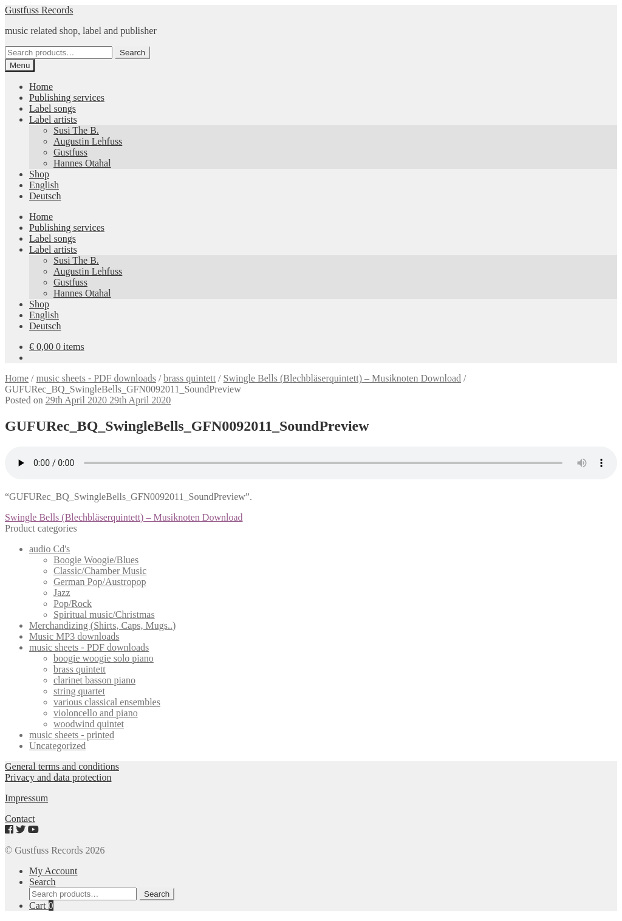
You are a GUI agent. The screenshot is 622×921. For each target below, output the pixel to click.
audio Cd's (49, 549)
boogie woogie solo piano (103, 658)
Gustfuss (70, 152)
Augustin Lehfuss (87, 141)
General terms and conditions (62, 766)
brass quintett (189, 378)
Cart (41, 905)
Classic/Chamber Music (99, 571)
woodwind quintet (88, 724)
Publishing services (66, 97)
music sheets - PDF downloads (96, 378)
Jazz (61, 592)
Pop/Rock (72, 603)
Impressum (26, 798)
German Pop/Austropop (99, 582)
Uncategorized (57, 746)
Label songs (52, 108)
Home (41, 86)
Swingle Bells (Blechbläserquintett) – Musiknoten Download (343, 378)
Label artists (53, 119)
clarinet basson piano (94, 680)
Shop (39, 174)
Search (132, 52)
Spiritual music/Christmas (104, 614)
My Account (53, 871)
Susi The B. (76, 130)
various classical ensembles (106, 702)
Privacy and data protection (58, 777)
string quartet (79, 691)
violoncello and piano (95, 713)
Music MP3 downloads (74, 636)
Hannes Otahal (82, 163)
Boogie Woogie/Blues (95, 560)
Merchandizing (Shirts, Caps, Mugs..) (102, 625)
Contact (20, 818)
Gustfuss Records (39, 10)
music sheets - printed (71, 735)
